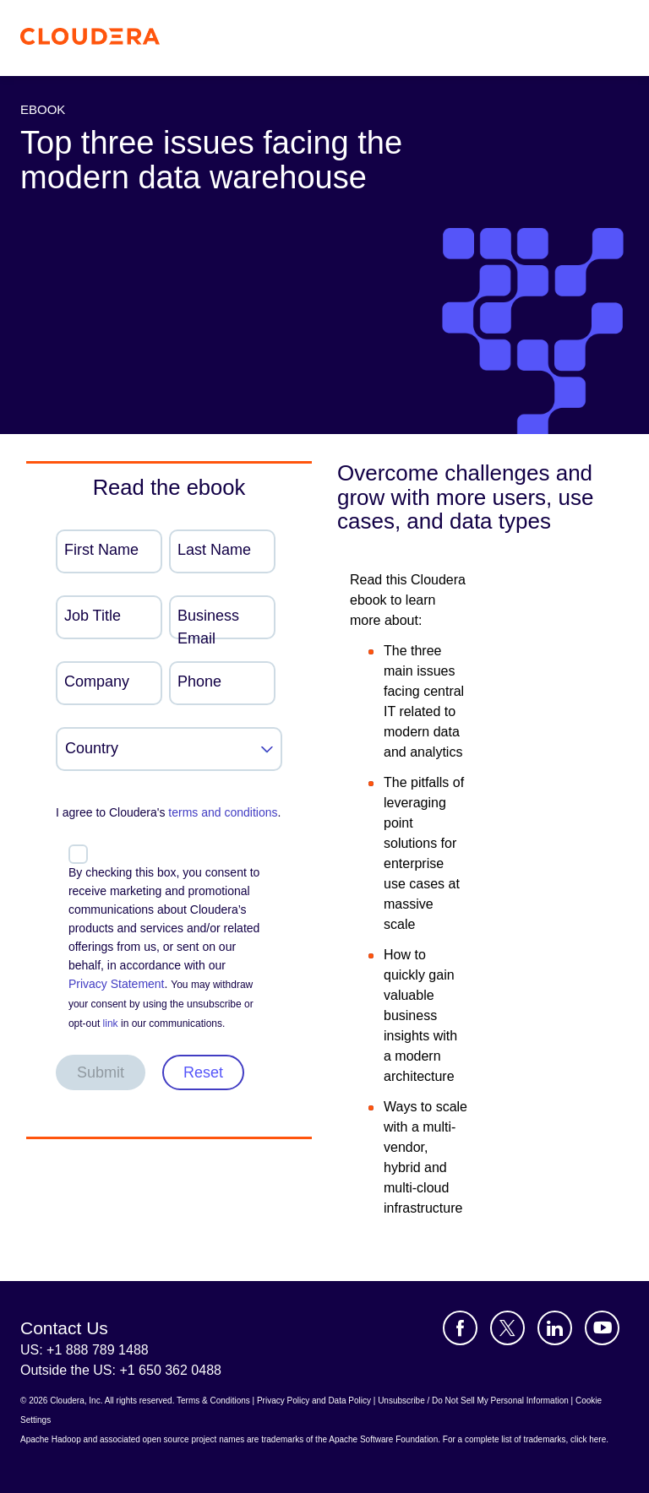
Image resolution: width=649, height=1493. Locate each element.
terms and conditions (222, 812)
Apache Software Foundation (383, 1439)
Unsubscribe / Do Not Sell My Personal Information (473, 1400)
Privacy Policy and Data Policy (314, 1400)
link (110, 1023)
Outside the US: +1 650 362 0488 (120, 1370)
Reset (203, 1072)
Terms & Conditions (213, 1400)
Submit (100, 1072)
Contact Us (64, 1328)
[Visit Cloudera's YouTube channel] (602, 1328)
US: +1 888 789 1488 (84, 1350)
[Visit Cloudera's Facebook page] (460, 1328)
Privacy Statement (116, 984)
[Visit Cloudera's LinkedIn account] (554, 1328)
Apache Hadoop (50, 1439)
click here (588, 1439)
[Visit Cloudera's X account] (507, 1328)
